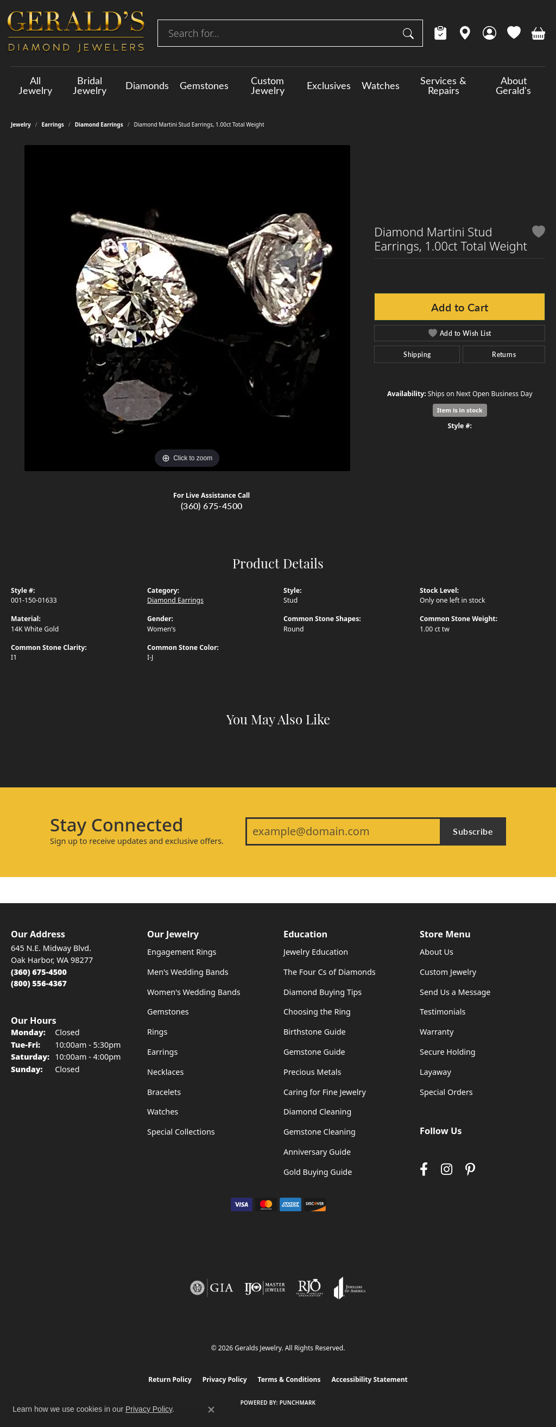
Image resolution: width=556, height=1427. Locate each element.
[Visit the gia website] (211, 1287)
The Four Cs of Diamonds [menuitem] (329, 972)
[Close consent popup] (211, 1409)
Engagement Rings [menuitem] (182, 952)
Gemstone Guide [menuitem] (314, 1052)
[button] (489, 33)
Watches (381, 85)
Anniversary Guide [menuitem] (317, 1152)
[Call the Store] (39, 972)
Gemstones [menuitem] (168, 1011)
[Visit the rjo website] (309, 1287)
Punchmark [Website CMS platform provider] (298, 1402)
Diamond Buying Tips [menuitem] (322, 992)
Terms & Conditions (289, 1379)
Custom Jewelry (268, 85)
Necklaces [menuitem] (165, 1072)
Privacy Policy (225, 1379)
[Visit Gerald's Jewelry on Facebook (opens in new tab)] (424, 1169)
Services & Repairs (443, 85)
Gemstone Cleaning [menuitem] (319, 1131)
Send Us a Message (455, 992)
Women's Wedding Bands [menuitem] (194, 992)
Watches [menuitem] (162, 1111)
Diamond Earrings (99, 124)
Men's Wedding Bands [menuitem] (188, 972)
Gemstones (204, 85)
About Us (436, 952)
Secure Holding (448, 1052)
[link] (440, 33)
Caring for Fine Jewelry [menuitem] (324, 1092)
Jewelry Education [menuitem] (315, 952)
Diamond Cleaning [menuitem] (317, 1111)
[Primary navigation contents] (278, 85)
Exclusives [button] (329, 85)
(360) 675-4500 (212, 505)
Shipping (417, 354)
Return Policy (170, 1379)
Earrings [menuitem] (162, 1052)
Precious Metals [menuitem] (312, 1072)
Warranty (436, 1032)
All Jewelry (35, 85)
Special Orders (446, 1092)
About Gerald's (513, 85)
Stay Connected (116, 825)
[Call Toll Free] (39, 983)
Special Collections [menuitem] (181, 1131)
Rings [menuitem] (157, 1032)
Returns (504, 354)
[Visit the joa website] (349, 1287)
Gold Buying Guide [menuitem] (317, 1172)
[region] (187, 308)
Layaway (435, 1072)
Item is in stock (460, 410)
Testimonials (442, 1011)
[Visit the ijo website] (264, 1287)
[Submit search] (409, 33)
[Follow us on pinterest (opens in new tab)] (470, 1169)
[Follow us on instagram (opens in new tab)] (446, 1169)
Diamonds (147, 85)
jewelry (21, 124)
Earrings (53, 124)
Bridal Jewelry (89, 85)
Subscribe (473, 831)
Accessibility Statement (369, 1379)
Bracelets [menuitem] (164, 1092)
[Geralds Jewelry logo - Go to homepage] (76, 33)
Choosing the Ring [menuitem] (317, 1011)
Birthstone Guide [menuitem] (314, 1032)
